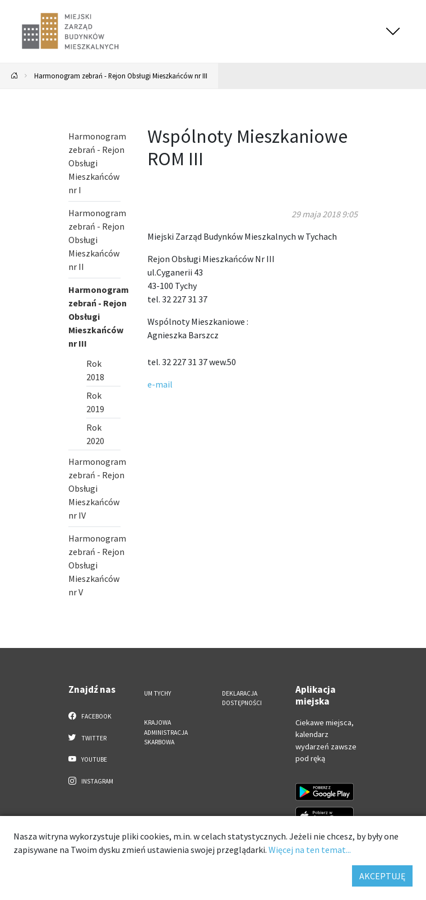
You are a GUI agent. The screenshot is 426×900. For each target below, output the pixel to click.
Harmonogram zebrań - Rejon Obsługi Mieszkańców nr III (120, 75)
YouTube (87, 759)
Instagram (90, 781)
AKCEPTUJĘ (382, 876)
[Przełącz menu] (393, 31)
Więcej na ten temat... (309, 849)
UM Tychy (157, 693)
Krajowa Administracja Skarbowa (166, 732)
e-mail (160, 384)
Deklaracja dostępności (242, 698)
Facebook (90, 716)
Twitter (87, 738)
